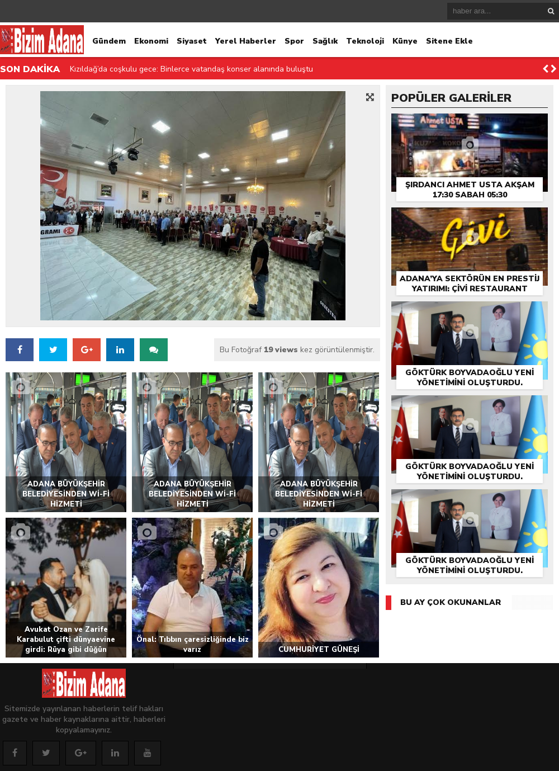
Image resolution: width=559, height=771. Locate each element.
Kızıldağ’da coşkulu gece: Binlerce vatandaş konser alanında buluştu (191, 69)
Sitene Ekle (449, 41)
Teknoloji (365, 41)
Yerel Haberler (245, 41)
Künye (405, 41)
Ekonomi (151, 41)
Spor (294, 41)
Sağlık (325, 41)
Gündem (109, 41)
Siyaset (192, 41)
